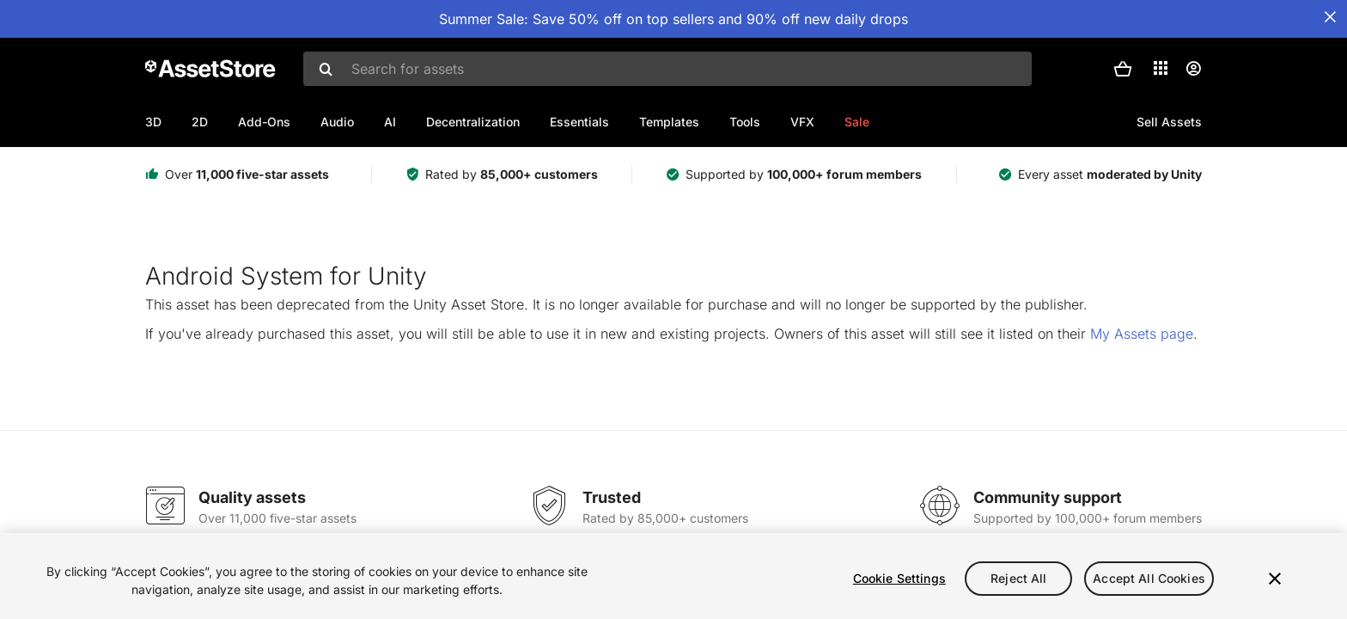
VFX (802, 121)
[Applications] (1160, 68)
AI (390, 121)
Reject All (1018, 578)
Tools (744, 121)
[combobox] (667, 69)
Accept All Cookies (1149, 578)
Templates (669, 121)
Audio (337, 121)
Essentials (579, 121)
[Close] (1275, 579)
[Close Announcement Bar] (1329, 17)
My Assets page (1141, 333)
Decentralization (473, 121)
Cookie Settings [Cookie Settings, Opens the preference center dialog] (899, 578)
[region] (673, 576)
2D (200, 121)
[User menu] (1193, 68)
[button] (1122, 68)
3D (153, 121)
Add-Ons (264, 121)
